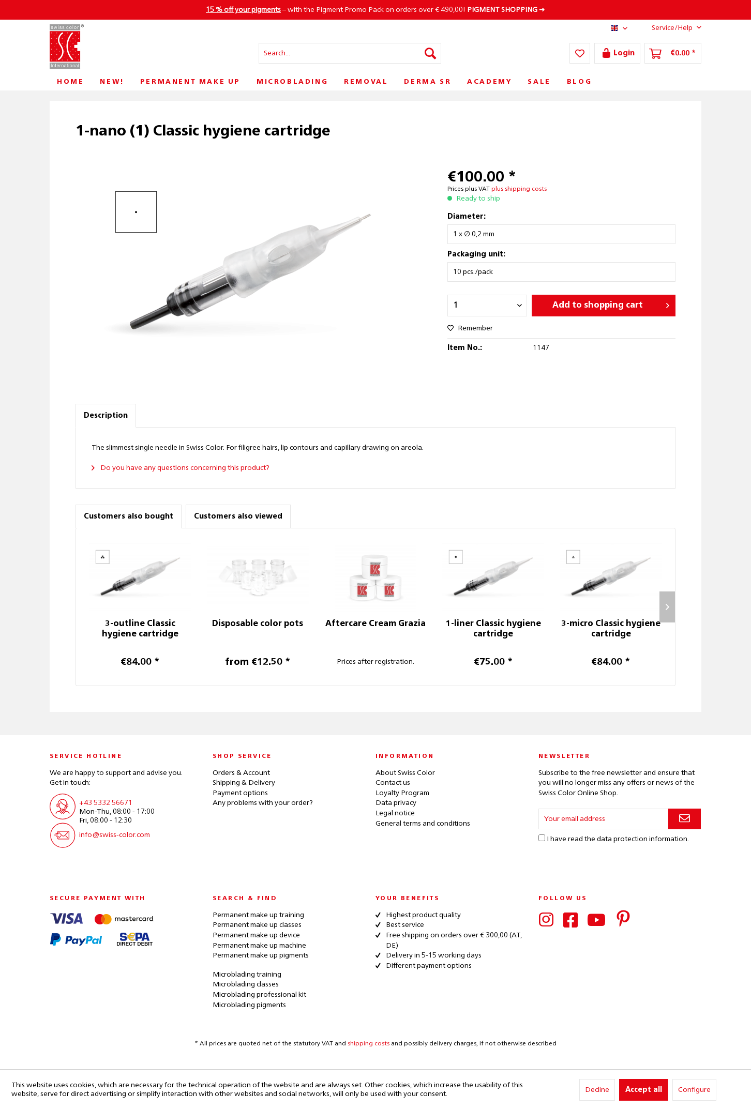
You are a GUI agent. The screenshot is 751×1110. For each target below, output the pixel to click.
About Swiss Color (405, 773)
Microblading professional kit (259, 994)
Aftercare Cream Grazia (375, 624)
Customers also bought (128, 516)
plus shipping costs (519, 189)
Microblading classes (246, 984)
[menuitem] (350, 53)
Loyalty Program (402, 793)
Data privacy (396, 803)
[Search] (430, 53)
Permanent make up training (258, 915)
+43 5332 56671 (105, 803)
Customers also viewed (238, 516)
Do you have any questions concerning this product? (180, 468)
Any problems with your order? (263, 803)
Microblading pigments (249, 1005)
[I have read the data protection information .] (541, 837)
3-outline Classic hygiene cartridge (140, 629)
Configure (694, 1089)
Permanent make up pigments (261, 955)
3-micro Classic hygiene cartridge (610, 629)
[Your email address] (603, 819)
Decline (597, 1089)
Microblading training (247, 974)
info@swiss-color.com (114, 835)
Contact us (393, 782)
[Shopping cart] (672, 53)
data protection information (642, 839)
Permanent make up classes (257, 925)
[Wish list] (579, 53)
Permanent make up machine (259, 945)
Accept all (643, 1089)
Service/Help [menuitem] (668, 27)
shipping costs (368, 1044)
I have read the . (618, 839)
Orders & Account (241, 773)
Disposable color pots (257, 624)
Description (106, 415)
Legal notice (395, 813)
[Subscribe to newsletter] (684, 819)
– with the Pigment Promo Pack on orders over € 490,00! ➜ (375, 9)
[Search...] (350, 53)
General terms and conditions (423, 823)
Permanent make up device (256, 935)
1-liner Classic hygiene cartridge (493, 629)
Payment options (240, 793)
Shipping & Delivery (244, 782)
